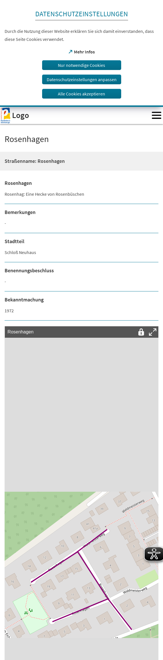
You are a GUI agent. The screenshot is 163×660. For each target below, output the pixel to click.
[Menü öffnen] (156, 115)
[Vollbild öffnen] (152, 332)
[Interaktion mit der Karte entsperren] (141, 332)
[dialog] (81, 53)
